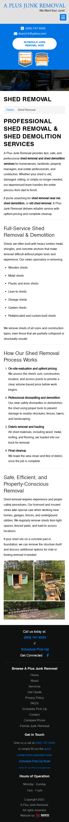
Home (10, 109)
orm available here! (40, 755)
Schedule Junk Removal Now (34, 43)
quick (47, 749)
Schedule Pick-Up (35, 649)
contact (21, 755)
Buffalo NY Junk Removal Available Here (34, 768)
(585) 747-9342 (35, 28)
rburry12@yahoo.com (32, 33)
